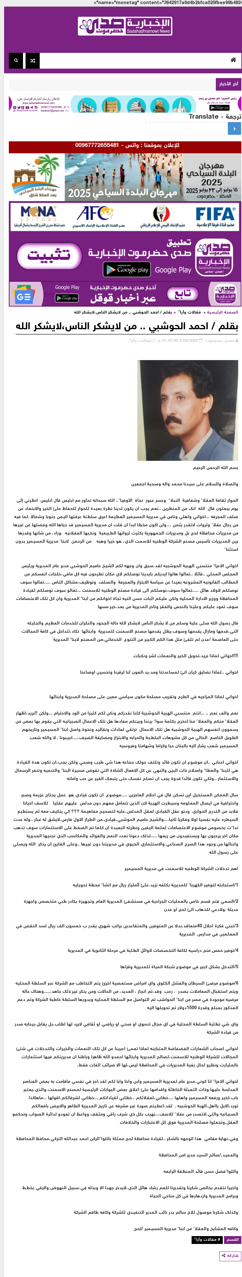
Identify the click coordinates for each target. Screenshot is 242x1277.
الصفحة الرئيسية (218, 313)
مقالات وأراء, (135, 341)
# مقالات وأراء (203, 1240)
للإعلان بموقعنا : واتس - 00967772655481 (118, 146)
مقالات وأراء (185, 313)
